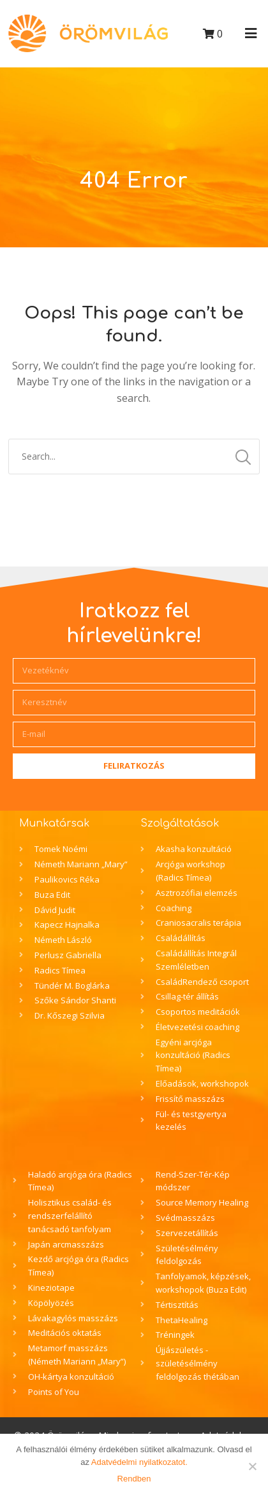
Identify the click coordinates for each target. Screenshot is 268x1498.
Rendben (134, 1478)
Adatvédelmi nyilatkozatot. (139, 1462)
